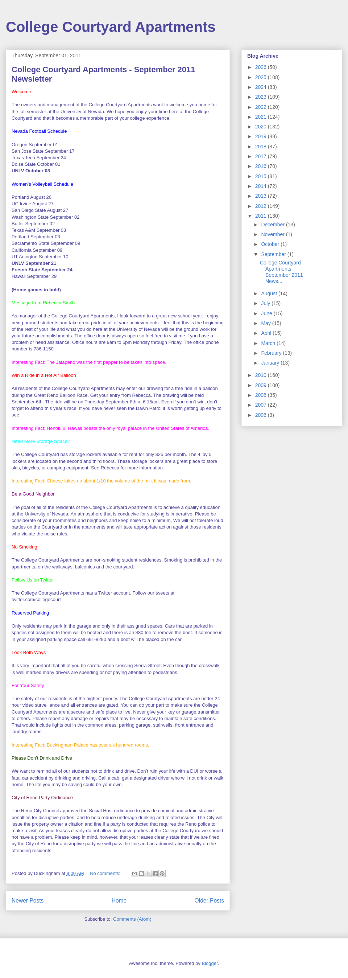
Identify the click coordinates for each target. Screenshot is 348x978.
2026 (261, 67)
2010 (261, 375)
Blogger (210, 963)
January (271, 363)
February (272, 353)
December (273, 224)
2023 (261, 97)
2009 (261, 385)
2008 (261, 395)
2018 (261, 146)
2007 (261, 405)
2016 (261, 166)
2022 (261, 107)
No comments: (105, 873)
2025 (261, 77)
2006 (261, 415)
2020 (261, 127)
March (269, 343)
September (274, 254)
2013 (261, 196)
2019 (261, 136)
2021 (261, 117)
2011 (261, 216)
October (271, 244)
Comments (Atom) (132, 919)
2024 (261, 87)
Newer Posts (28, 900)
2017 (261, 156)
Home (119, 900)
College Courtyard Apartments (111, 27)
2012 (261, 206)
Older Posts (209, 900)
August (269, 293)
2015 (261, 176)
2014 (261, 186)
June (267, 313)
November (273, 234)
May (266, 323)
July (266, 303)
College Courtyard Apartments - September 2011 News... (281, 272)
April (267, 333)
